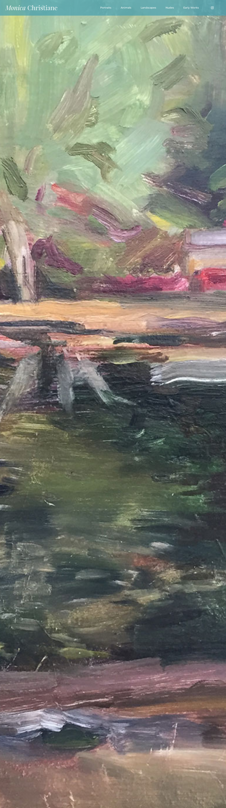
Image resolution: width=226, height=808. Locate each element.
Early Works (191, 7)
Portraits (105, 7)
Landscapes (148, 7)
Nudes (170, 7)
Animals (126, 7)
